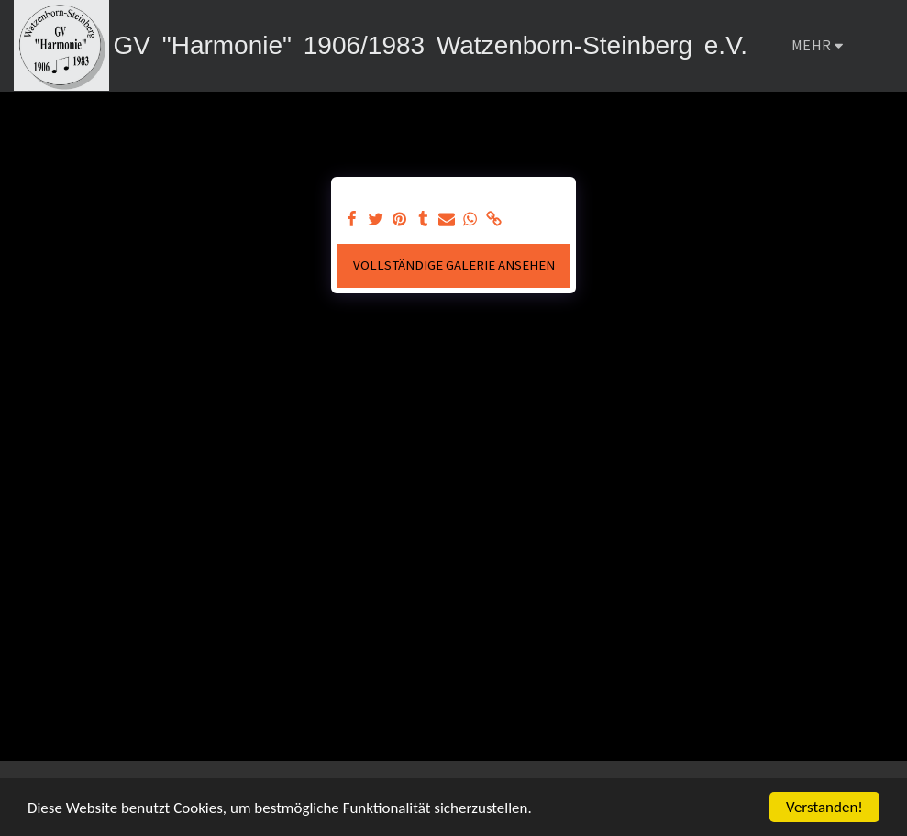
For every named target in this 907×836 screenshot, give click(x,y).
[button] (878, 45)
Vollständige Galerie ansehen (454, 265)
